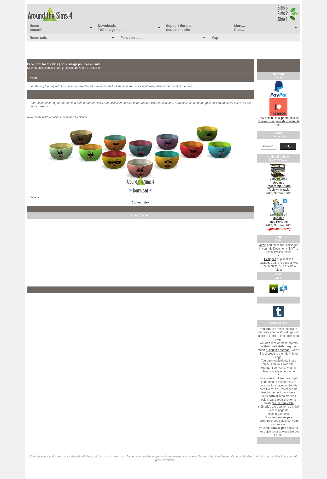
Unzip (262, 245)
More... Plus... (239, 28)
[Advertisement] (140, 252)
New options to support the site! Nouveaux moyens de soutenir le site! (279, 121)
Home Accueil (36, 28)
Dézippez (270, 259)
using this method (278, 350)
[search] (268, 146)
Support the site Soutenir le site (179, 28)
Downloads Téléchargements (111, 28)
